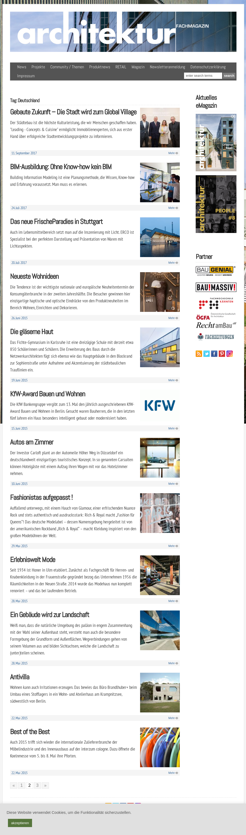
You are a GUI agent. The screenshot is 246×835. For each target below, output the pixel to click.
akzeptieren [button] (20, 823)
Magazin (138, 67)
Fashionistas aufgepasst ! (41, 497)
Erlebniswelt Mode (32, 559)
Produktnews (99, 67)
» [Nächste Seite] (45, 785)
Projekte (38, 67)
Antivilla (19, 676)
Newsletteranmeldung (167, 67)
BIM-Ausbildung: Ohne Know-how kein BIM (60, 166)
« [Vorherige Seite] (13, 785)
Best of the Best (30, 731)
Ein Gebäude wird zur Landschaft (49, 614)
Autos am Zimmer (31, 442)
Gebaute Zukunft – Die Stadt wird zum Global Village (73, 111)
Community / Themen (67, 67)
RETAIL (120, 67)
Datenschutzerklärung (208, 67)
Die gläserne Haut (31, 331)
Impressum (26, 76)
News (21, 67)
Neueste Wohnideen (34, 276)
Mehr (171, 153)
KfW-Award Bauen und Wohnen (47, 393)
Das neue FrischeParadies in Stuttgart (56, 221)
